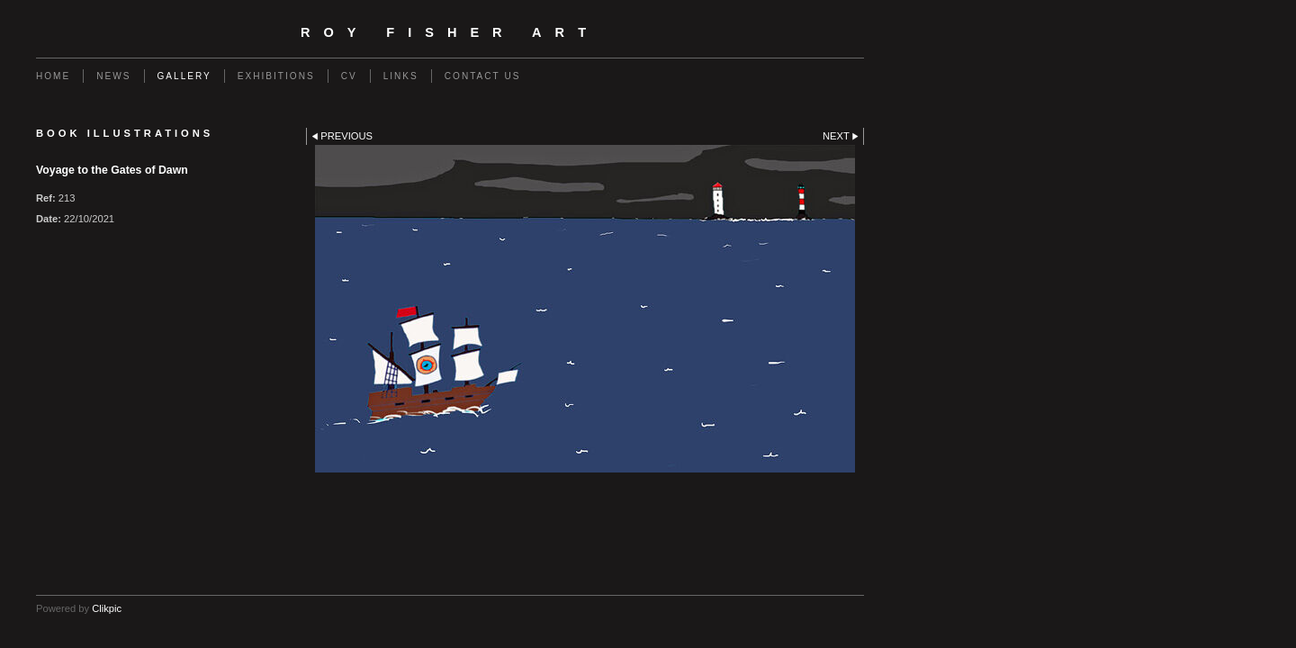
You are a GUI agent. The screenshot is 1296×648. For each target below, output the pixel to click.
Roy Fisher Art (450, 32)
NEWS (113, 76)
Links (400, 76)
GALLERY (185, 76)
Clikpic (107, 608)
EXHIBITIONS (276, 76)
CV (349, 76)
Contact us (483, 76)
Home (53, 76)
